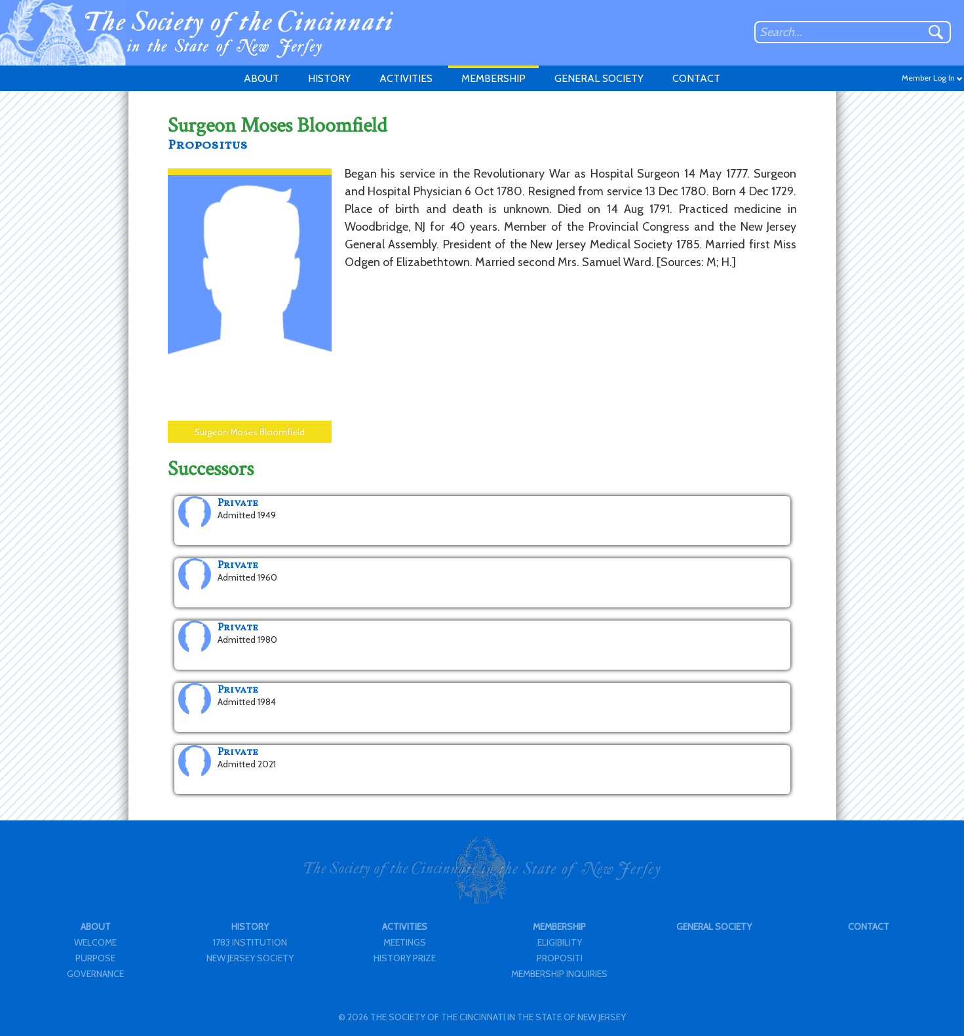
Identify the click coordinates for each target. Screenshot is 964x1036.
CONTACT (696, 78)
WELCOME (95, 942)
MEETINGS (404, 942)
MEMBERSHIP (493, 78)
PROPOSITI (560, 958)
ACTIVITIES (406, 78)
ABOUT (261, 78)
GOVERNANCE (95, 974)
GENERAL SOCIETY (599, 78)
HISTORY (329, 78)
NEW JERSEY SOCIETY (250, 958)
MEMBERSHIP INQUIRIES (559, 974)
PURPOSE (95, 958)
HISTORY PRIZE (405, 958)
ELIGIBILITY (559, 942)
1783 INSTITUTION (250, 942)
